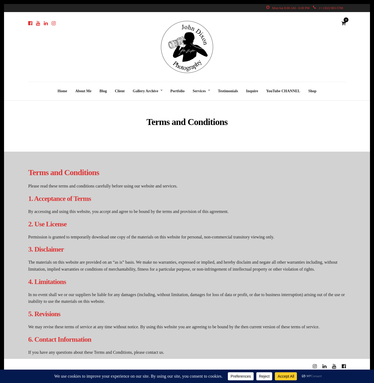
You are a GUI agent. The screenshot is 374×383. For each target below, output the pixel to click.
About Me (83, 91)
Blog (103, 91)
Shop (312, 91)
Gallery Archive (145, 91)
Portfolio (177, 91)
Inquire (252, 91)
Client (120, 91)
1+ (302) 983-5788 (328, 8)
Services (199, 91)
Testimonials (228, 91)
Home (62, 91)
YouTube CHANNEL (283, 91)
